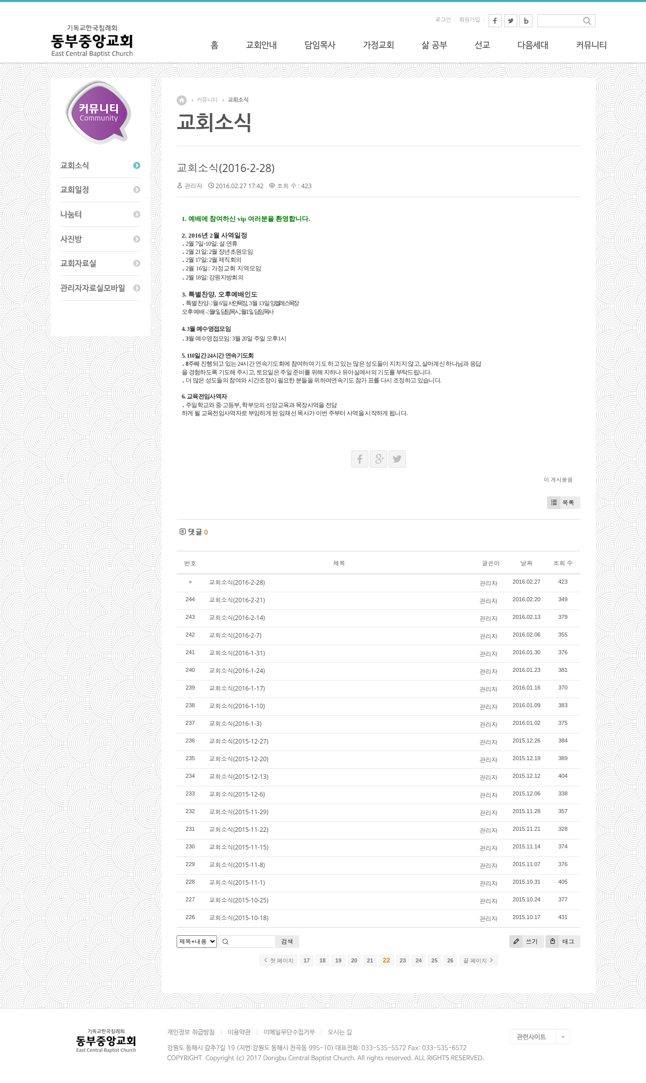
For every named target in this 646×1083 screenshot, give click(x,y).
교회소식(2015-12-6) (237, 794)
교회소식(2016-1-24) (237, 670)
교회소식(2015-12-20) (238, 759)
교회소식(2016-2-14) (237, 617)
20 (354, 960)
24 (418, 960)
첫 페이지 (278, 960)
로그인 (443, 20)
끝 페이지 (478, 960)
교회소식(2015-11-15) (238, 847)
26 (450, 960)
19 (338, 960)
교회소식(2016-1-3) (235, 723)
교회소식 (238, 100)
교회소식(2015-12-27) (238, 741)
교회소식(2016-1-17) (237, 688)
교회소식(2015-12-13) (238, 776)
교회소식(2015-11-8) (237, 865)
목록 (560, 502)
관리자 (193, 186)
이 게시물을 (558, 479)
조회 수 (563, 563)
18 (322, 960)
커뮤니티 (207, 100)
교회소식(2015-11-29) (238, 812)
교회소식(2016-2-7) (235, 635)
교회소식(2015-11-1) (237, 882)
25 (435, 960)
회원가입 (469, 20)
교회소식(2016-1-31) (237, 653)
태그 (560, 941)
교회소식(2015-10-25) (238, 900)
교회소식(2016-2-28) (226, 168)
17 (307, 960)
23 (403, 960)
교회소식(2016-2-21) (237, 600)
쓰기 (523, 941)
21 (370, 960)
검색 (287, 941)
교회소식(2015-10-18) (238, 918)
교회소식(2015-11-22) (238, 829)
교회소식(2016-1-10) (237, 706)
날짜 (526, 563)
